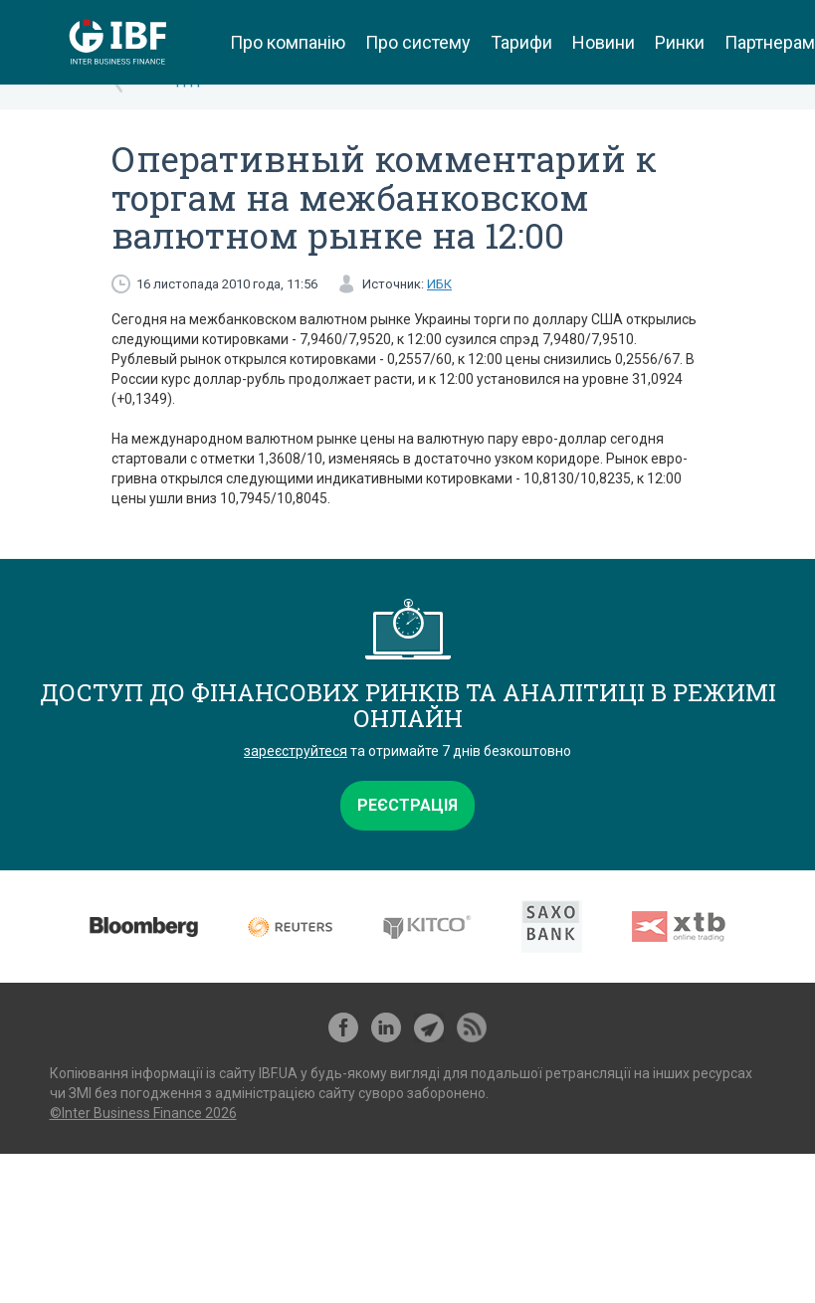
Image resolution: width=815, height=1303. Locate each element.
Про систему (418, 42)
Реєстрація (407, 805)
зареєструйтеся (295, 751)
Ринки (680, 42)
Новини (603, 42)
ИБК (439, 284)
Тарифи (521, 42)
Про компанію (287, 42)
